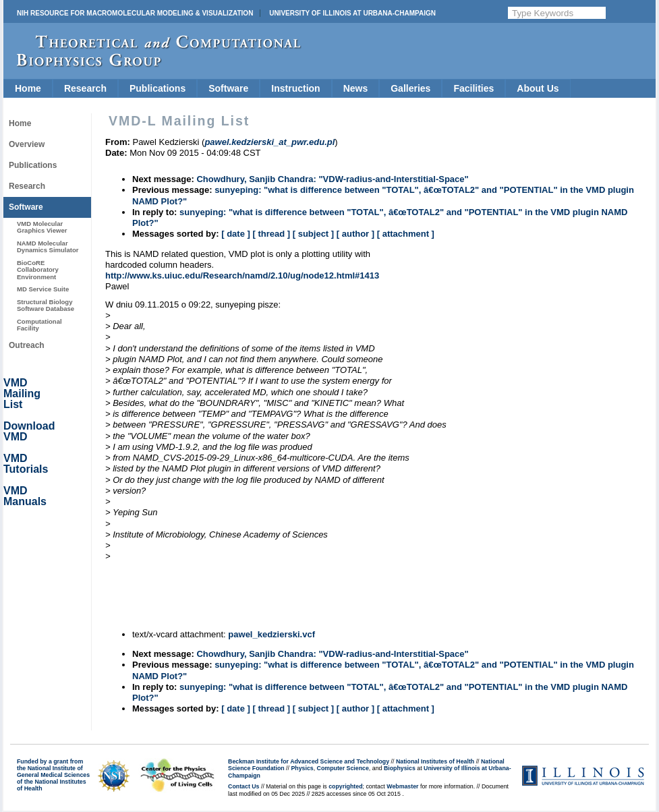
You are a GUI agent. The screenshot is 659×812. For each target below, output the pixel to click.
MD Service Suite (43, 289)
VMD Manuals (25, 496)
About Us (537, 88)
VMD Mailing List (21, 393)
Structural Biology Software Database (45, 305)
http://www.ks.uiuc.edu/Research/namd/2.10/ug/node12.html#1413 (242, 275)
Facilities (473, 88)
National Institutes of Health (435, 761)
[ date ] (235, 234)
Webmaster (402, 786)
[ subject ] (313, 234)
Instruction (295, 88)
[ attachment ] (405, 234)
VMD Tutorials (25, 464)
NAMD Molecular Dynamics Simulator (48, 246)
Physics (302, 768)
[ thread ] (271, 234)
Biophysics (400, 768)
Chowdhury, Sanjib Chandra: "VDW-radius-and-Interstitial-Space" (332, 179)
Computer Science (343, 768)
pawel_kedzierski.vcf (271, 634)
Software (228, 88)
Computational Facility (39, 325)
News (355, 88)
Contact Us (243, 786)
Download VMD (29, 431)
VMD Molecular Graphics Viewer (42, 227)
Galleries (410, 88)
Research (85, 88)
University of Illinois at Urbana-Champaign (352, 13)
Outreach (27, 345)
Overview (27, 144)
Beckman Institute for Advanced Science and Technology (308, 761)
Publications (157, 88)
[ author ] (355, 234)
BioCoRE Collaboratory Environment (38, 270)
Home (28, 88)
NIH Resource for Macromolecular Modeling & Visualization (135, 13)
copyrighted (345, 786)
